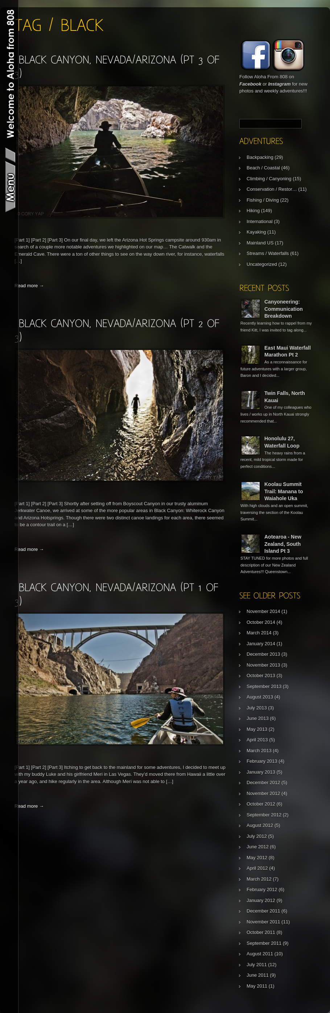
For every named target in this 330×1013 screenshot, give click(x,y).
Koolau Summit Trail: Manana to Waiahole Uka (283, 491)
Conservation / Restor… (272, 189)
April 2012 (257, 868)
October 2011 (261, 932)
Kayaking (256, 232)
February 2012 (262, 889)
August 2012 (260, 825)
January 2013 (261, 772)
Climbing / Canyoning (269, 178)
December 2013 (263, 654)
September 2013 (264, 686)
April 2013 (257, 739)
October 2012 (261, 804)
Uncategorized (262, 264)
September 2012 (264, 815)
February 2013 (262, 761)
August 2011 (260, 953)
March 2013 (259, 750)
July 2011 (257, 964)
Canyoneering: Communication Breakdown (283, 309)
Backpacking (260, 157)
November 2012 (263, 793)
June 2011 (258, 975)
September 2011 (264, 943)
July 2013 (257, 708)
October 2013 (261, 675)
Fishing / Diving (263, 200)
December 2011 (263, 911)
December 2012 (263, 782)
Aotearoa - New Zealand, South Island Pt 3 (282, 544)
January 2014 (261, 643)
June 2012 (258, 846)
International (260, 221)
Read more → (29, 285)
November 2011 (263, 922)
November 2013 (263, 665)
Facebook (250, 84)
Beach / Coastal (263, 167)
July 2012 (257, 836)
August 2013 (260, 697)
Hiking (253, 210)
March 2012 (259, 879)
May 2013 (257, 729)
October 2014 (261, 622)
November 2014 (263, 611)
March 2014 (259, 632)
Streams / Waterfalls (268, 253)
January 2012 (261, 900)
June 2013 (258, 718)
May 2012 (257, 857)
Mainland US (260, 243)
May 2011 (257, 986)
